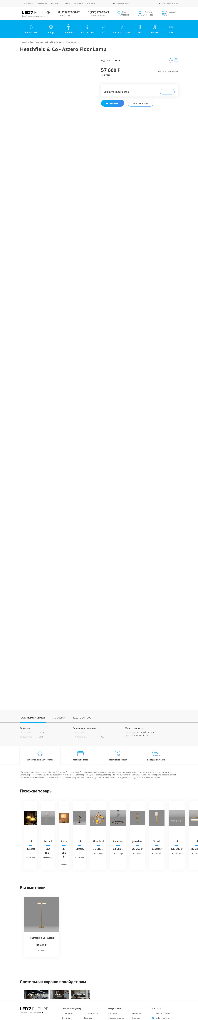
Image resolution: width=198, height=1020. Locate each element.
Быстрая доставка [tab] (156, 755)
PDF (170, 60)
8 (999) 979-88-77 (69, 12)
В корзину (113, 103)
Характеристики (33, 717)
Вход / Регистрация (169, 3)
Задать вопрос (82, 717)
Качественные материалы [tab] (40, 755)
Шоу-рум (66, 1018)
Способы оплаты (116, 1018)
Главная (24, 42)
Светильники (35, 42)
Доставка (66, 3)
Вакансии (88, 1018)
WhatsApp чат (65, 15)
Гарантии (136, 1013)
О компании (27, 3)
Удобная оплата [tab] (80, 755)
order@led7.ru (162, 1018)
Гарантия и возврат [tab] (117, 755)
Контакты (91, 3)
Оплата (54, 3)
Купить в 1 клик (140, 103)
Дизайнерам (42, 3)
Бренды (136, 1018)
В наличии (78, 3)
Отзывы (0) (58, 717)
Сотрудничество (91, 1013)
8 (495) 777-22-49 (98, 12)
